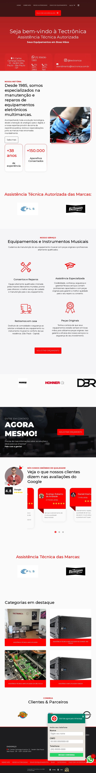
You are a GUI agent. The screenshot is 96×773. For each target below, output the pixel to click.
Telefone (55, 746)
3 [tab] (63, 532)
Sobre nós (27, 5)
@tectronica (73, 60)
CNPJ (52, 738)
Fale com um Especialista (79, 762)
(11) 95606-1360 (39, 58)
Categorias (61, 762)
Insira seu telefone (58, 727)
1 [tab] (55, 532)
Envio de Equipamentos (58, 5)
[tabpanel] (43, 508)
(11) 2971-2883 (34, 67)
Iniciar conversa (66, 755)
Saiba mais (11, 140)
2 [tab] (59, 532)
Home (19, 5)
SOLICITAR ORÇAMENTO (48, 350)
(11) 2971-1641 (44, 67)
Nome (53, 730)
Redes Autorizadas (40, 5)
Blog (71, 5)
